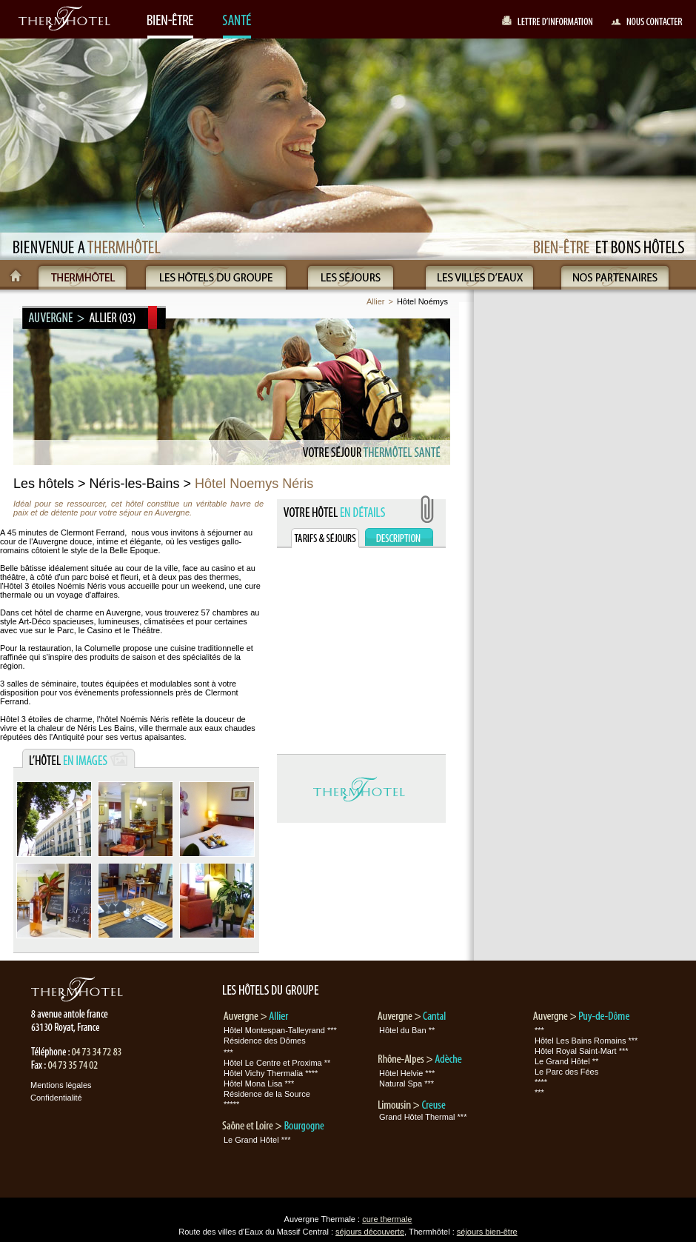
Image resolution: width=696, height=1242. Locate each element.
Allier (375, 301)
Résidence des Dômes (265, 1040)
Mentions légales (61, 1085)
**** (541, 1082)
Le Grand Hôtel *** (257, 1139)
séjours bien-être (487, 1231)
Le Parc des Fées (566, 1071)
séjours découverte (369, 1231)
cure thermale (387, 1219)
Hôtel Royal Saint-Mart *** (582, 1050)
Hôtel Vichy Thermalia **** (271, 1073)
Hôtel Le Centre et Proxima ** (277, 1062)
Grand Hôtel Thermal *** (422, 1116)
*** (228, 1052)
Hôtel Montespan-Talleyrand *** (280, 1030)
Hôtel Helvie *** (407, 1073)
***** (231, 1104)
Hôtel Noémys (422, 301)
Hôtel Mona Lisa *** (259, 1083)
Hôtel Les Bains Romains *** (586, 1040)
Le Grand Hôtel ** (566, 1061)
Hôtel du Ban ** (407, 1030)
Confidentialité (56, 1097)
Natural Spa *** (406, 1083)
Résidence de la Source (267, 1093)
